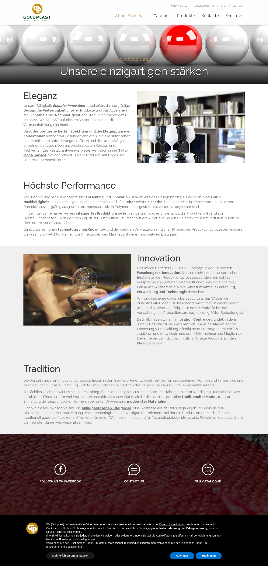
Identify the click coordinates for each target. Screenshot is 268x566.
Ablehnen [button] (182, 555)
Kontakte (210, 16)
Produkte (186, 16)
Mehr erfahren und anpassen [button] (70, 555)
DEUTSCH (238, 6)
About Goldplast (131, 16)
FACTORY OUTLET (179, 6)
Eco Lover (235, 16)
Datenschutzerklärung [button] (172, 524)
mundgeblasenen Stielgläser (106, 408)
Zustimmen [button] (209, 555)
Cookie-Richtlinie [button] (56, 531)
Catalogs (161, 16)
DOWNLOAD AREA (204, 6)
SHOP (223, 6)
